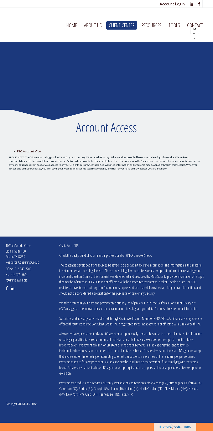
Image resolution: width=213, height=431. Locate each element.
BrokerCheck (143, 255)
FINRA (157, 318)
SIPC (164, 318)
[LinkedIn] (191, 4)
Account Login (172, 3)
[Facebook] (199, 4)
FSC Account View (29, 151)
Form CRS (73, 245)
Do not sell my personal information (176, 308)
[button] (93, 25)
